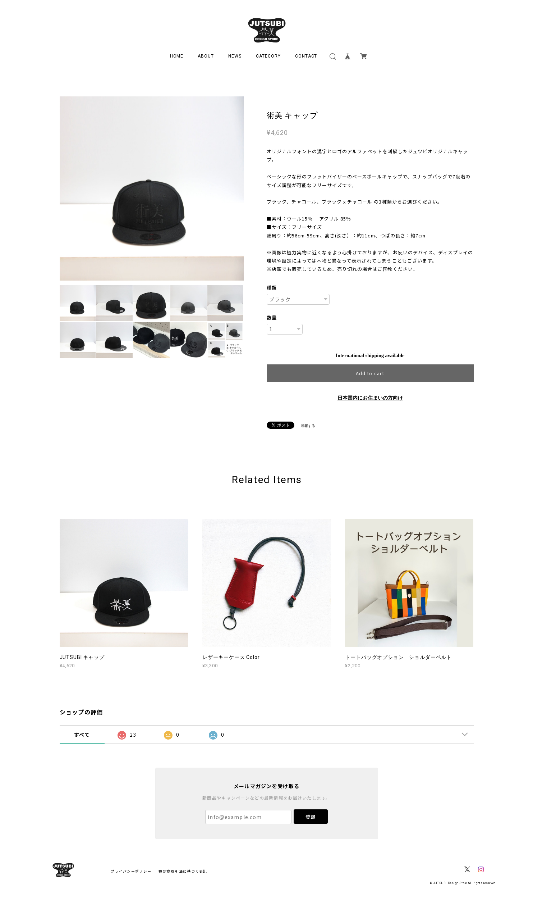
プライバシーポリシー (131, 871)
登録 (310, 816)
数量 (272, 317)
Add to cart (370, 373)
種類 (272, 287)
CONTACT (306, 56)
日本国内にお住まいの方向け (370, 398)
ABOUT (206, 56)
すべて (82, 734)
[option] (152, 188)
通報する (308, 426)
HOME (177, 56)
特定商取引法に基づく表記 (182, 871)
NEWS (235, 56)
